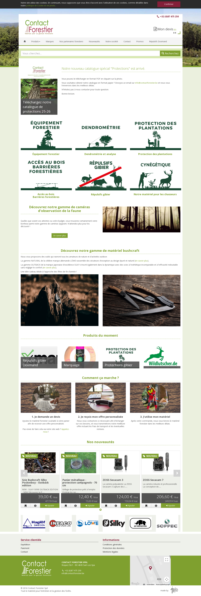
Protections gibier (118, 365)
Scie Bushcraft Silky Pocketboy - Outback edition (35, 482)
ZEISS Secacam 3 (113, 480)
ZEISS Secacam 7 (153, 480)
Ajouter (49, 505)
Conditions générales (112, 544)
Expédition (25, 544)
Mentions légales (110, 551)
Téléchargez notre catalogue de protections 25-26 (37, 107)
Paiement (25, 548)
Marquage (72, 365)
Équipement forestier (46, 154)
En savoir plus (59, 235)
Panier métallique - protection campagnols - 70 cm (79, 482)
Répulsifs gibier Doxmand (35, 362)
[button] (34, 523)
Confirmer (168, 4)
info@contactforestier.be (146, 82)
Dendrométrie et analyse (100, 154)
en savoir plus (141, 260)
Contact (24, 551)
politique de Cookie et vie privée (40, 5)
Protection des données (113, 548)
